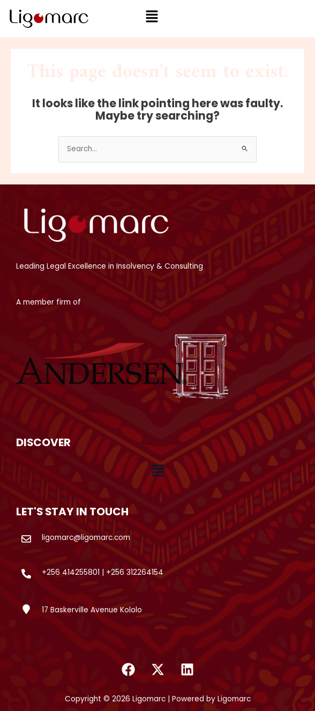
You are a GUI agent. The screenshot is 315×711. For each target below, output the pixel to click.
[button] (151, 17)
